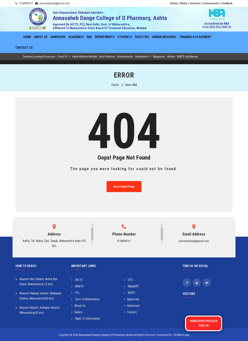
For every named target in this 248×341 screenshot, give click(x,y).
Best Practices (107, 56)
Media (183, 3)
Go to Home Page (124, 186)
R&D (89, 37)
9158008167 (26, 3)
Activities (195, 3)
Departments (105, 37)
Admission (57, 37)
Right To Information (85, 318)
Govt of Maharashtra (85, 299)
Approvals (131, 299)
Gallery (174, 3)
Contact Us (24, 48)
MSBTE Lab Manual (187, 56)
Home (27, 37)
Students (125, 37)
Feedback (227, 3)
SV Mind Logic (182, 335)
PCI (75, 293)
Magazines (159, 56)
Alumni (171, 56)
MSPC (130, 293)
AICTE (77, 280)
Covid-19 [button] (62, 56)
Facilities (142, 37)
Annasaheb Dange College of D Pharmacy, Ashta (106, 335)
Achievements (211, 3)
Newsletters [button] (142, 56)
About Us (41, 37)
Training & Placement (195, 37)
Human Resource (164, 37)
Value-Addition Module (84, 56)
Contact (130, 312)
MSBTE (77, 286)
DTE (128, 280)
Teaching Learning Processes (39, 56)
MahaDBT (132, 286)
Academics (76, 37)
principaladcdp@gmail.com (55, 3)
